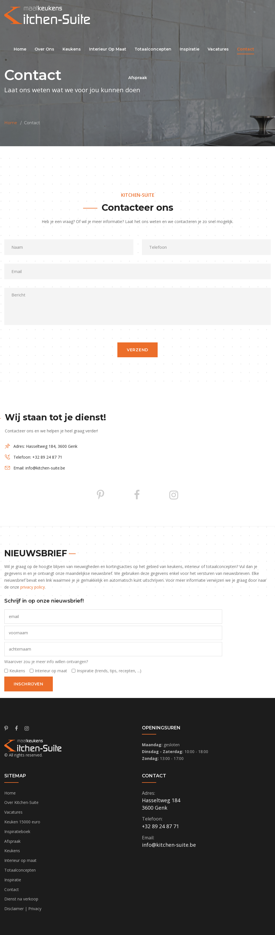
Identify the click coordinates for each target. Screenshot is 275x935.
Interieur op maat (51, 670)
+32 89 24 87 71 (47, 457)
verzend (137, 349)
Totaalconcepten (20, 870)
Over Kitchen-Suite (21, 802)
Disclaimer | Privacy (22, 908)
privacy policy (32, 587)
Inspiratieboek (17, 831)
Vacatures (13, 812)
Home (20, 49)
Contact (11, 889)
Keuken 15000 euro (22, 821)
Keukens (17, 670)
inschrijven (28, 684)
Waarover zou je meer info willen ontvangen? (46, 661)
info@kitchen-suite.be (45, 468)
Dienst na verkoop (21, 899)
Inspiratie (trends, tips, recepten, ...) (109, 670)
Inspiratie (12, 879)
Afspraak (12, 841)
